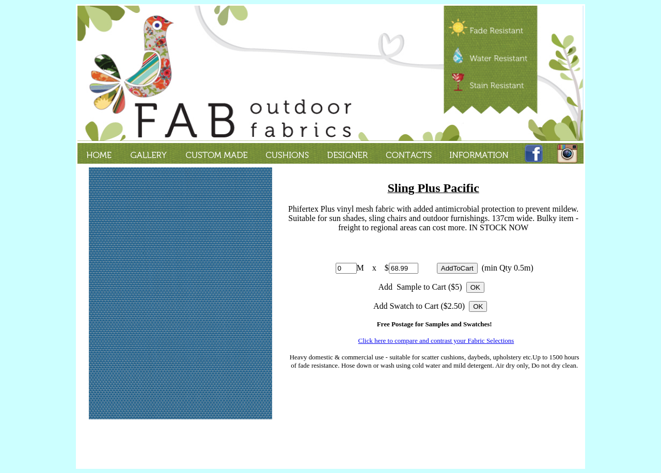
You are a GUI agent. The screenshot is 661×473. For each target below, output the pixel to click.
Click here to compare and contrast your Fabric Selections (436, 340)
